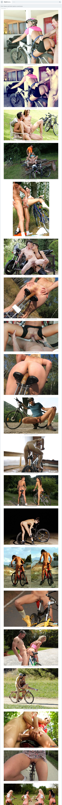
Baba (7, 2)
